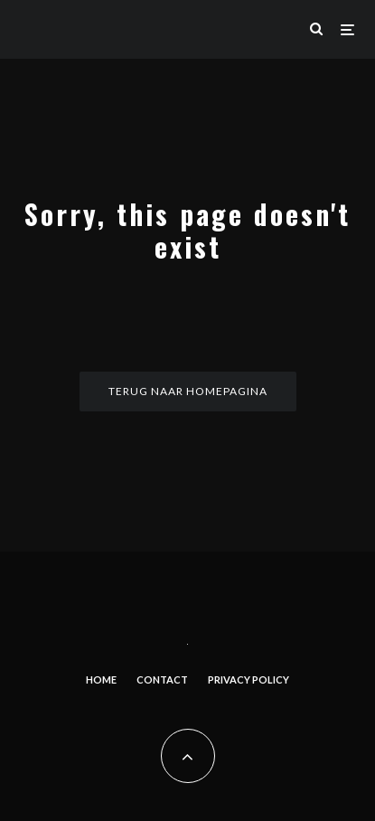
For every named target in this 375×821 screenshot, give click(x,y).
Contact (162, 679)
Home (101, 679)
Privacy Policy (248, 679)
